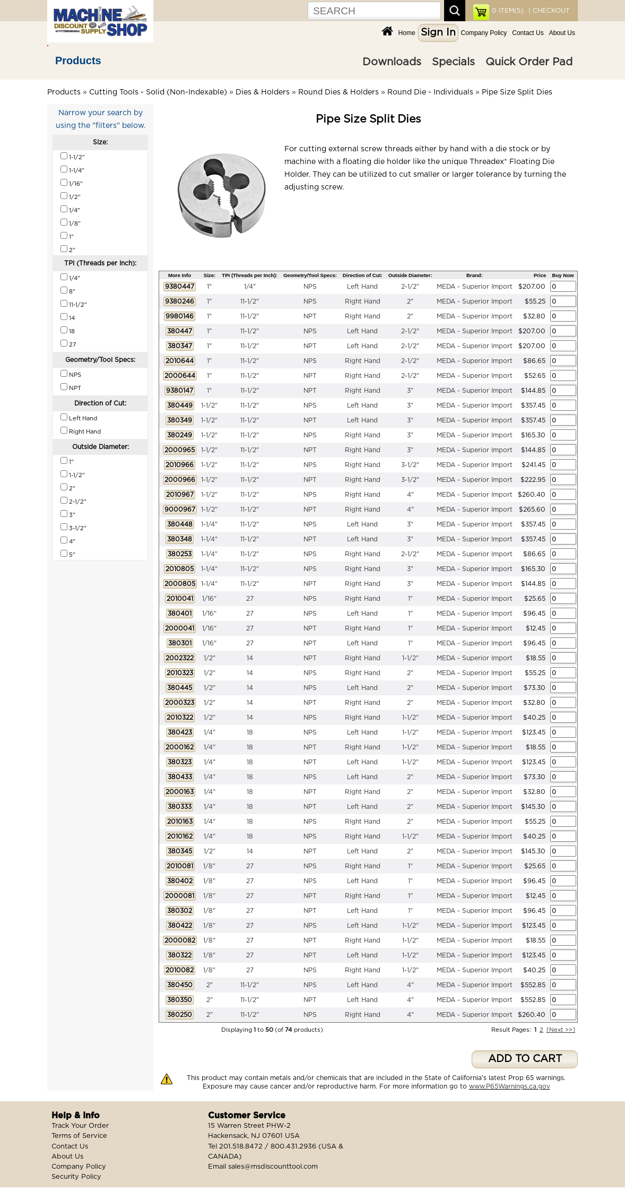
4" (410, 494)
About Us (562, 33)
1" (209, 286)
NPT (310, 316)
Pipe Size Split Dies (517, 92)
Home (406, 33)
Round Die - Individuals (430, 92)
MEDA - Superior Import (475, 286)
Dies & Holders (263, 92)
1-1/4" (209, 524)
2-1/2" (410, 286)
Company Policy (484, 33)
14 (250, 658)
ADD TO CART (525, 1059)
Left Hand (362, 286)
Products (78, 60)
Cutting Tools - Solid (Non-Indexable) (158, 92)
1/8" (209, 866)
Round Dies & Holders (338, 92)
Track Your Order (80, 1126)
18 (250, 732)
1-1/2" (209, 405)
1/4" (250, 286)
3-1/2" (410, 465)
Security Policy (76, 1176)
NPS (310, 286)
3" (410, 390)
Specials (453, 62)
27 (250, 598)
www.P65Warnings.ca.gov (509, 1086)
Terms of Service (79, 1136)
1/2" (209, 658)
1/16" (209, 598)
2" (410, 301)
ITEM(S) (508, 10)
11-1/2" (249, 301)
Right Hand (362, 301)
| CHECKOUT (548, 10)
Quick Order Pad (528, 62)
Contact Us (527, 33)
